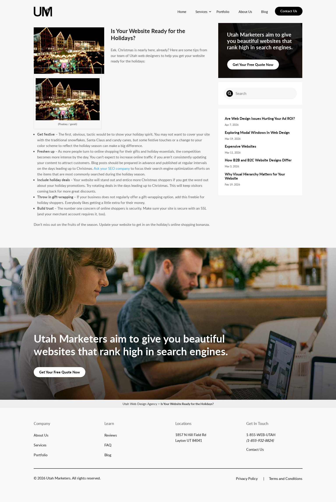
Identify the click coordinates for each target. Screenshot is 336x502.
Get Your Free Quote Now (253, 64)
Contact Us (288, 11)
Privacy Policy (247, 479)
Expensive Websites (240, 146)
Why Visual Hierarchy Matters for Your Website (255, 176)
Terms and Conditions (285, 479)
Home (182, 11)
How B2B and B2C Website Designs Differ (258, 160)
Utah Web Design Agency (140, 404)
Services (201, 11)
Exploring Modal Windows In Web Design (257, 132)
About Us (245, 11)
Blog (264, 11)
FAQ (107, 445)
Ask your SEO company (112, 168)
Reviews (110, 436)
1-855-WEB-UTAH (260, 434)
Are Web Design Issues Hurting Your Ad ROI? (260, 118)
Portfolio (222, 11)
